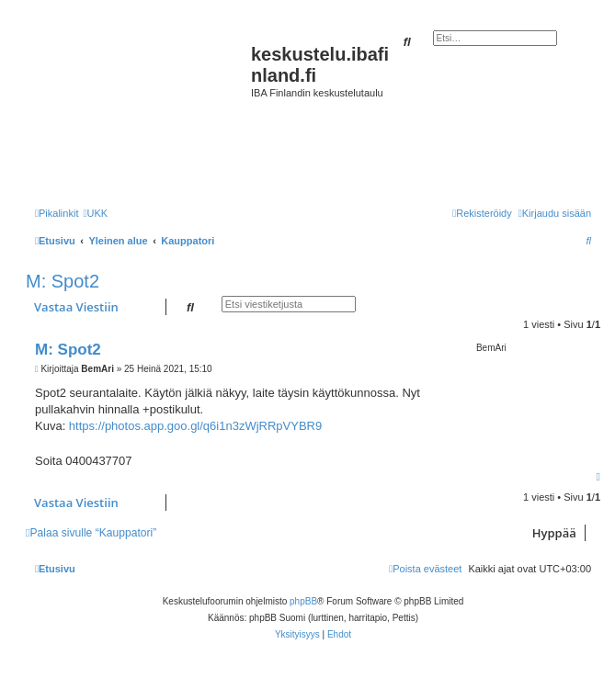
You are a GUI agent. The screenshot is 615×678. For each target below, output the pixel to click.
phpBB (303, 601)
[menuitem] (95, 213)
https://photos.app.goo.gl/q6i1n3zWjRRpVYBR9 (195, 426)
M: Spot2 (62, 281)
